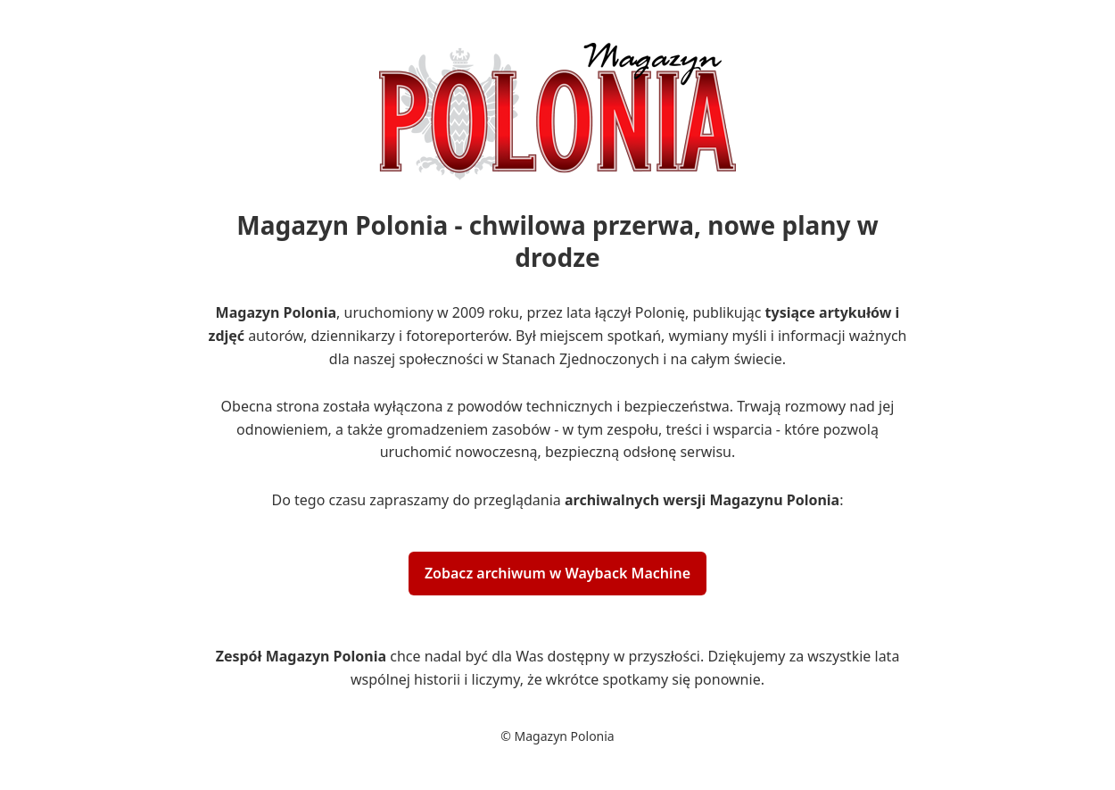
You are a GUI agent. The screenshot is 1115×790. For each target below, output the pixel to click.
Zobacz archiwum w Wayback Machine (557, 573)
